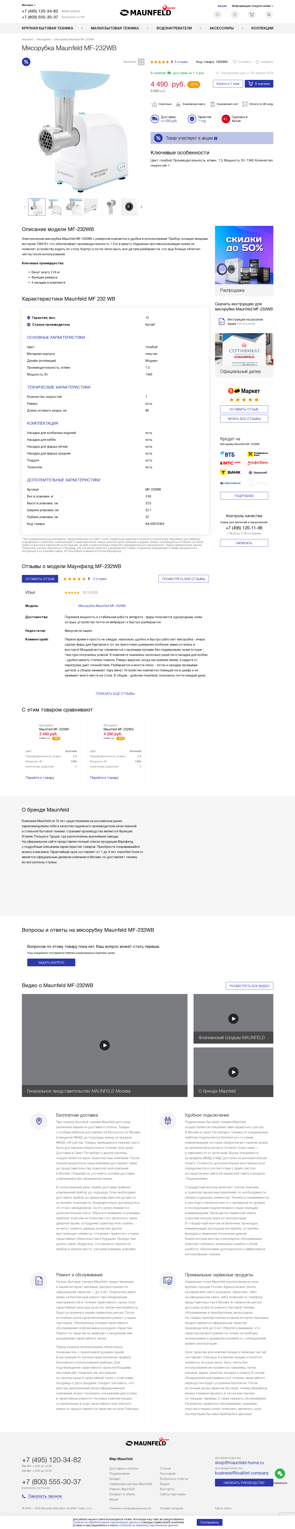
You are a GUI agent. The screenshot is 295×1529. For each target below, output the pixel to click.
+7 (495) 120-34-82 (40, 11)
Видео (165, 1484)
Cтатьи (165, 1468)
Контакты (167, 1489)
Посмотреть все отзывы (183, 579)
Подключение (119, 1473)
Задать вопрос (51, 962)
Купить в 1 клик (228, 83)
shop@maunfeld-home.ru (239, 1462)
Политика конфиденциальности (130, 1508)
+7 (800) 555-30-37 (40, 17)
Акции (222, 6)
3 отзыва (181, 62)
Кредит (115, 1478)
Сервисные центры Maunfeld (130, 1484)
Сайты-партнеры (172, 1494)
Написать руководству (244, 1483)
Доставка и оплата (123, 1468)
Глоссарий (167, 1473)
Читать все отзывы (244, 380)
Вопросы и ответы (174, 1478)
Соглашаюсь (209, 1522)
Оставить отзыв (244, 371)
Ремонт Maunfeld (122, 1489)
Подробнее (244, 440)
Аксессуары (222, 28)
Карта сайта (223, 1508)
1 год (202, 121)
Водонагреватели (174, 28)
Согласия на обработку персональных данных (148, 1525)
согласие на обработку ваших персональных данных (105, 1522)
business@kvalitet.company (242, 1473)
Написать (244, 487)
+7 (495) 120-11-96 (244, 472)
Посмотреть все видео (250, 986)
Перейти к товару (40, 778)
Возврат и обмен (122, 1494)
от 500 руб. (169, 121)
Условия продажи (171, 1508)
